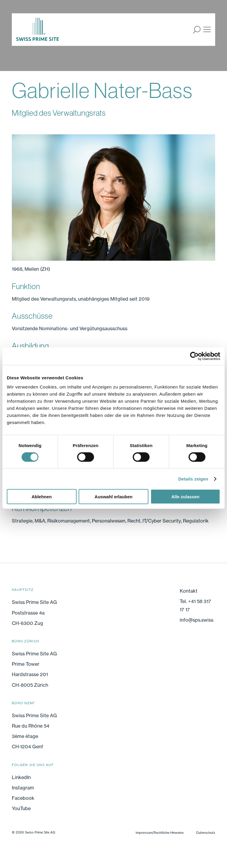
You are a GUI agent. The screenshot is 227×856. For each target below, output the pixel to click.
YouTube (21, 808)
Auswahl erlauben (113, 496)
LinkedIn (21, 777)
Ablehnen (42, 496)
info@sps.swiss (196, 620)
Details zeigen (193, 478)
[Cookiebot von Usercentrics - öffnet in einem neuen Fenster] (194, 356)
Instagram (23, 788)
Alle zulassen (185, 496)
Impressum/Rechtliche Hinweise (160, 833)
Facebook (23, 798)
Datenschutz (205, 833)
